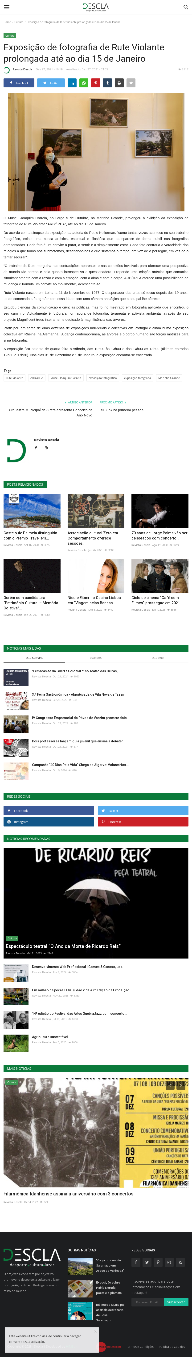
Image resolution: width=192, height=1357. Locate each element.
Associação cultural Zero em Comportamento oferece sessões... (93, 538)
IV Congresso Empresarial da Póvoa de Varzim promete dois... (81, 718)
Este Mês (96, 657)
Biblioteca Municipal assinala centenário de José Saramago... (110, 1312)
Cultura (18, 22)
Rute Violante (14, 378)
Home (7, 22)
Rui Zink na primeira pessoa (121, 410)
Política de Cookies (172, 1346)
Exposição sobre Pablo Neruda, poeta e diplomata (109, 1288)
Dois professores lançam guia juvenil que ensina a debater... (79, 741)
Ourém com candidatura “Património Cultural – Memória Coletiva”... (31, 602)
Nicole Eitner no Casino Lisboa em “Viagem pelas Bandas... (94, 600)
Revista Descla (18, 70)
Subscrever (176, 1302)
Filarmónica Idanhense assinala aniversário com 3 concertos (69, 1194)
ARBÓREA (36, 378)
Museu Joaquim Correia (65, 378)
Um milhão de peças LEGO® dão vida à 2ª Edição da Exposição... (82, 990)
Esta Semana (34, 657)
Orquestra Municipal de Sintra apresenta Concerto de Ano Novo (50, 412)
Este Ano (157, 657)
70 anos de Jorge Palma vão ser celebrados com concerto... (159, 535)
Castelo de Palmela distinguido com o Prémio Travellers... (30, 535)
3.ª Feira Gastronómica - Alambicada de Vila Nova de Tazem (78, 694)
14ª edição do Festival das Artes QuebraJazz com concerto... (79, 1013)
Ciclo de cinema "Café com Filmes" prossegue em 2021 (155, 600)
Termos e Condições (140, 1346)
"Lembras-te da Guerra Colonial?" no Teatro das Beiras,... (76, 671)
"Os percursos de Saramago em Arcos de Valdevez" (110, 1265)
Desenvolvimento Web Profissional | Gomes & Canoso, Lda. (77, 967)
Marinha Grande (169, 378)
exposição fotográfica (103, 378)
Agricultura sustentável (50, 1037)
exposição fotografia (137, 378)
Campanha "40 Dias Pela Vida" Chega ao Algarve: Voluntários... (80, 765)
